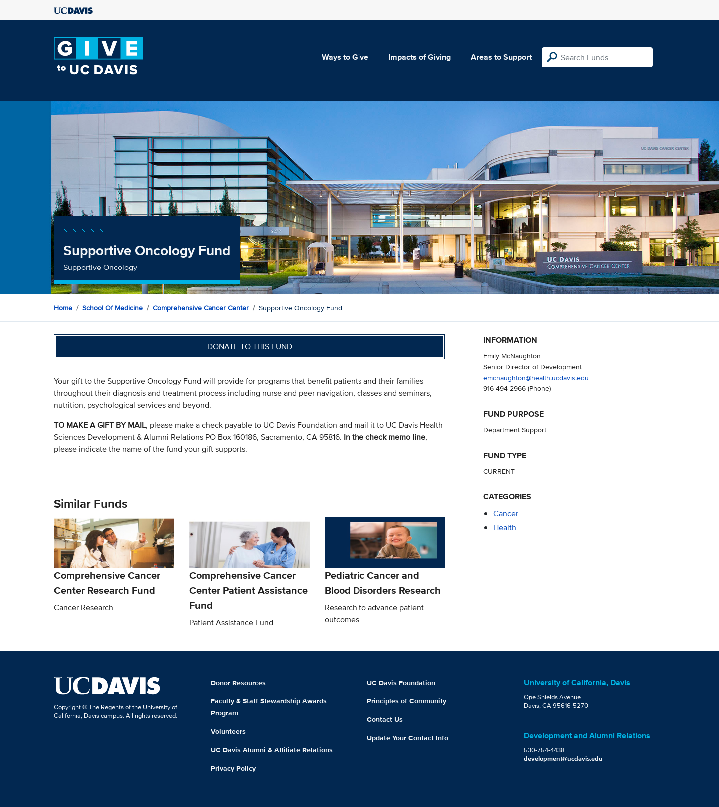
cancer (505, 513)
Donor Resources (238, 683)
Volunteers (228, 731)
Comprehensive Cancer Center (201, 308)
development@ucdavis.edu (563, 758)
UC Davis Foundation (401, 683)
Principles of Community (406, 701)
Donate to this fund (249, 346)
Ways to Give (345, 57)
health (504, 527)
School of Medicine (112, 308)
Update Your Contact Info (407, 738)
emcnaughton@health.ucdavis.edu (536, 377)
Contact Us (385, 719)
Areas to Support (501, 57)
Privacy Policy (233, 768)
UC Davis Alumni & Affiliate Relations (272, 750)
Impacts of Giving (419, 57)
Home (63, 308)
